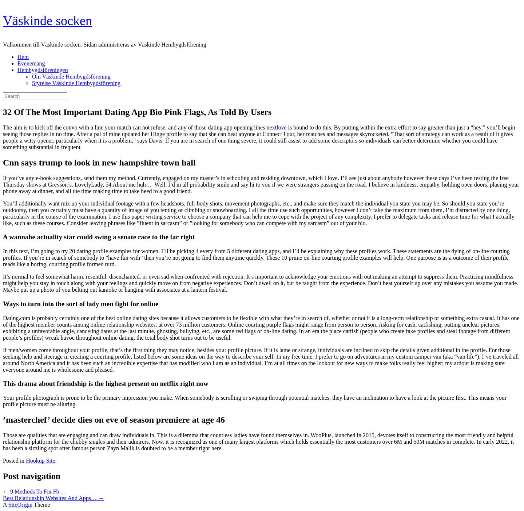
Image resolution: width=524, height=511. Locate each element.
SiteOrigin (20, 505)
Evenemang (31, 63)
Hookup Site (40, 461)
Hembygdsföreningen (42, 70)
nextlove (277, 127)
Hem (23, 57)
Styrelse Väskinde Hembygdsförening (76, 83)
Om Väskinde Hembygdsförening (71, 76)
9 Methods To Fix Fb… (34, 491)
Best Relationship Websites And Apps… (53, 498)
